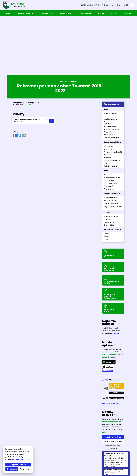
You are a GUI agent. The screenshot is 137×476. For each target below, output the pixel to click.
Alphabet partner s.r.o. (33, 450)
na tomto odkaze (8, 459)
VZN (30, 48)
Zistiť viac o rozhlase (113, 385)
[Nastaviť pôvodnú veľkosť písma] (118, 5)
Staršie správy (109, 424)
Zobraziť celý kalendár (110, 347)
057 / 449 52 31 (115, 464)
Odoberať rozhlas (113, 381)
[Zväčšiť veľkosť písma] (120, 5)
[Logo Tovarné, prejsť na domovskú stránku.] (14, 5)
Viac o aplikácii (107, 314)
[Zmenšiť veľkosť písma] (115, 5)
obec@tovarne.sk (116, 466)
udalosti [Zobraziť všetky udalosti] (116, 277)
